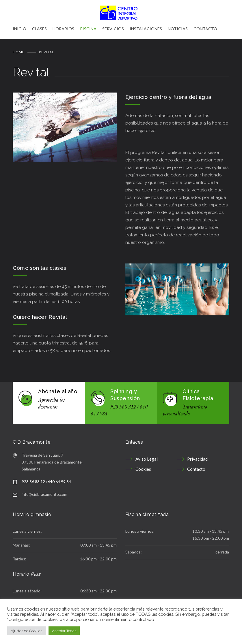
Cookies (143, 466)
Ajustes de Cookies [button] (26, 631)
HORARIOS (63, 28)
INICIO (19, 28)
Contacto (196, 466)
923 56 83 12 (33, 478)
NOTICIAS (178, 28)
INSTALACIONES (146, 28)
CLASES (39, 28)
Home (19, 49)
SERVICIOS (113, 28)
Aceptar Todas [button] (64, 631)
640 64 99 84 (59, 478)
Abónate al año (57, 388)
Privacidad (197, 456)
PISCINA (88, 28)
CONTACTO (205, 28)
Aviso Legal (146, 456)
